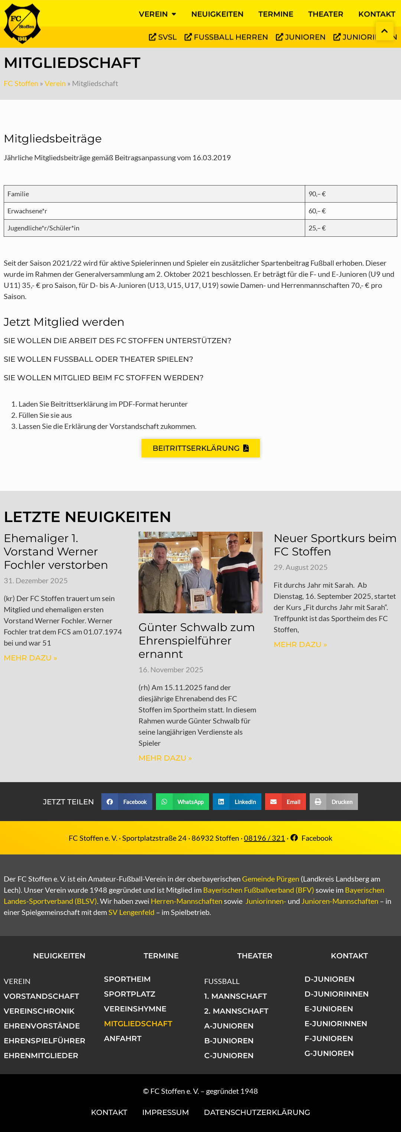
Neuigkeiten (59, 955)
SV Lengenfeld (131, 912)
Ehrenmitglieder (41, 1055)
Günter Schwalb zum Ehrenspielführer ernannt (196, 640)
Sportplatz (129, 994)
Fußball (221, 981)
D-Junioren (329, 979)
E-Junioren (328, 1008)
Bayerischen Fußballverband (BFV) (258, 889)
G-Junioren (329, 1053)
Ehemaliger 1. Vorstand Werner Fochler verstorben (56, 551)
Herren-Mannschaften (186, 900)
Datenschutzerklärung (257, 1112)
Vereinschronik (39, 1011)
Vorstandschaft (41, 996)
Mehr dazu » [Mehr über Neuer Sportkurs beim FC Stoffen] (300, 644)
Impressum (165, 1112)
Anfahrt (122, 1038)
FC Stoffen (21, 83)
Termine (161, 955)
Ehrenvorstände (42, 1025)
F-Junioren (328, 1038)
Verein (55, 83)
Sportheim (127, 979)
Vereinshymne (135, 1008)
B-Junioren (229, 1040)
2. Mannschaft (236, 1011)
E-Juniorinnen (335, 1023)
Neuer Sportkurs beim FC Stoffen (335, 544)
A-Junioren (229, 1025)
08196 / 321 (264, 837)
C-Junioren (229, 1055)
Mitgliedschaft (138, 1023)
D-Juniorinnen (336, 994)
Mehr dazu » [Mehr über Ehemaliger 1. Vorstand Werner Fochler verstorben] (30, 657)
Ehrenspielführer (44, 1040)
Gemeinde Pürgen (270, 878)
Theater (255, 955)
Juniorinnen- (265, 900)
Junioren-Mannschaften (339, 900)
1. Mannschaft (235, 996)
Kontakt (349, 955)
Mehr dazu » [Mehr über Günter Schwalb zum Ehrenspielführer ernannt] (165, 758)
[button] (126, 801)
